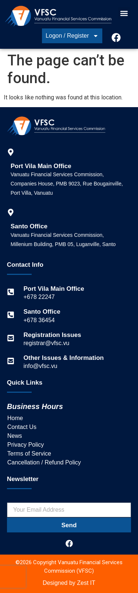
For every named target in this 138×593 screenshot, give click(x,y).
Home (15, 418)
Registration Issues (52, 334)
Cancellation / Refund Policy (44, 462)
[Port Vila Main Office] (10, 292)
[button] (124, 13)
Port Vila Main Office (54, 288)
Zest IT (86, 583)
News (14, 436)
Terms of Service (29, 453)
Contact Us (21, 427)
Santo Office (42, 311)
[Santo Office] (10, 314)
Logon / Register (72, 35)
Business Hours (35, 406)
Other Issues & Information (64, 357)
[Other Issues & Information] (10, 361)
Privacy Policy (25, 445)
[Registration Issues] (10, 338)
